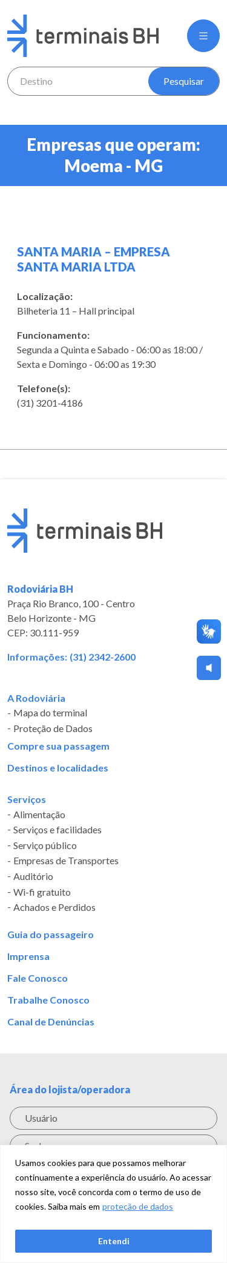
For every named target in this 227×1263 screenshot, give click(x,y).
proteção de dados (137, 1206)
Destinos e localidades (57, 768)
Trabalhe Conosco (48, 1000)
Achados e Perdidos (54, 907)
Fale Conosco (37, 978)
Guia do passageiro (50, 934)
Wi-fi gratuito (42, 892)
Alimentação (39, 814)
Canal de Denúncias (50, 1022)
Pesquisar (183, 81)
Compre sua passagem (58, 746)
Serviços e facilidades (57, 829)
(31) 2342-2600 (103, 656)
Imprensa (28, 956)
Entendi (114, 1241)
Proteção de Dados (53, 728)
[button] (203, 35)
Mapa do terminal (50, 713)
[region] (113, 1204)
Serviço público (45, 845)
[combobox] (78, 81)
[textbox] (78, 81)
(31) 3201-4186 (50, 402)
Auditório (33, 876)
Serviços (26, 799)
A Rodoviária (36, 698)
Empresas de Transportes (66, 861)
